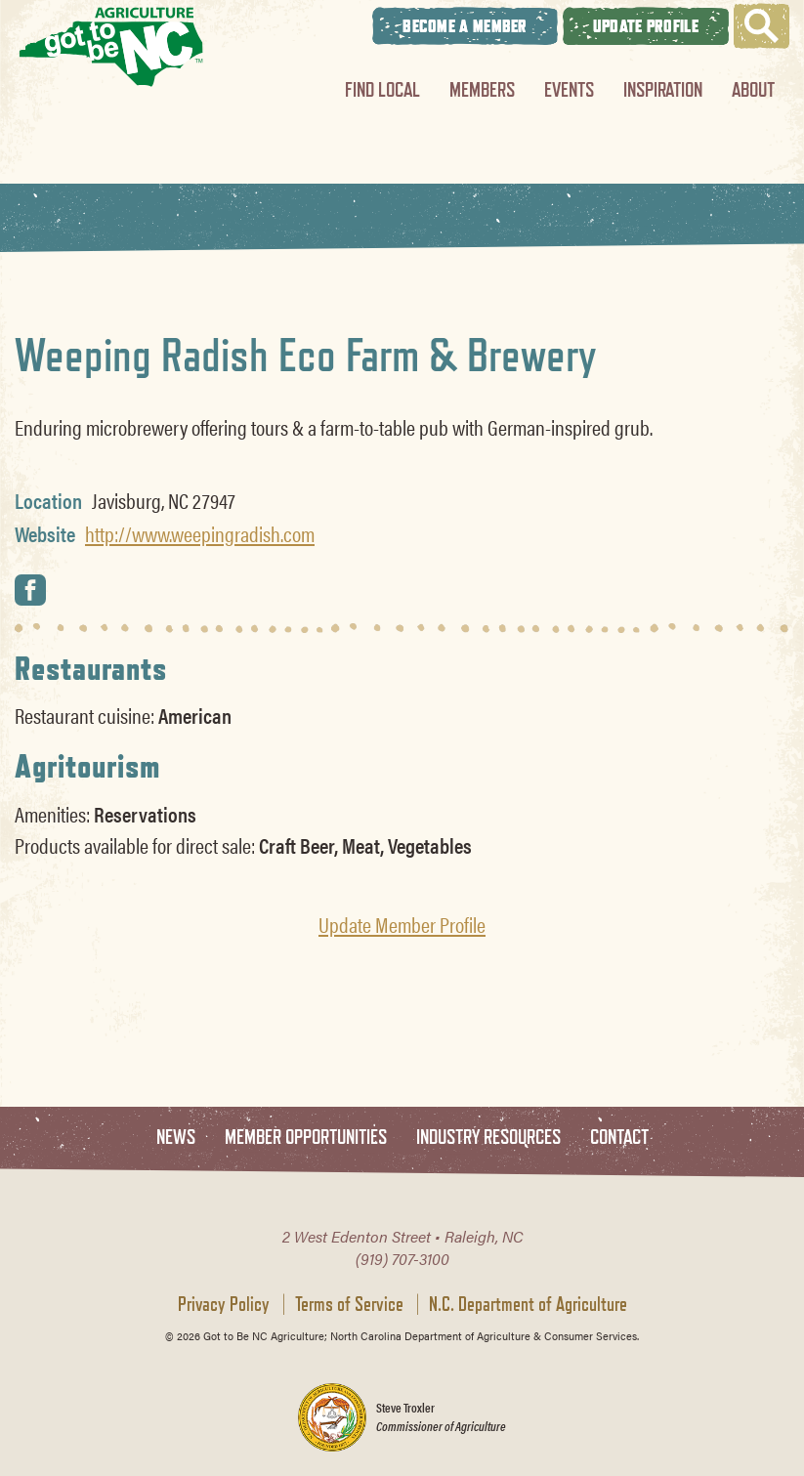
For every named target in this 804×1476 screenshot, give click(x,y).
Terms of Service (349, 1304)
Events (569, 89)
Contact (619, 1137)
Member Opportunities (306, 1137)
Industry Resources (488, 1137)
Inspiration (662, 89)
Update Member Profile (402, 924)
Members (482, 89)
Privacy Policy (224, 1304)
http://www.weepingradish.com (200, 533)
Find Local (382, 89)
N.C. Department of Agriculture (528, 1304)
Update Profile (645, 26)
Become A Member (465, 26)
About (753, 89)
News (175, 1137)
